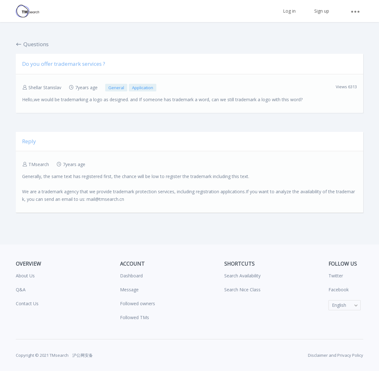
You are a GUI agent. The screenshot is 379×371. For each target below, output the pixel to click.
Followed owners (137, 303)
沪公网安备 (82, 355)
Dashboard (131, 276)
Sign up (321, 11)
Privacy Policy (350, 355)
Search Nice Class (242, 290)
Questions (32, 44)
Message (129, 290)
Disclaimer (318, 355)
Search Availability (242, 276)
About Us (25, 276)
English (339, 305)
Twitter (335, 276)
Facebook (338, 290)
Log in (289, 11)
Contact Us (27, 303)
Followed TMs (134, 317)
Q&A (21, 290)
